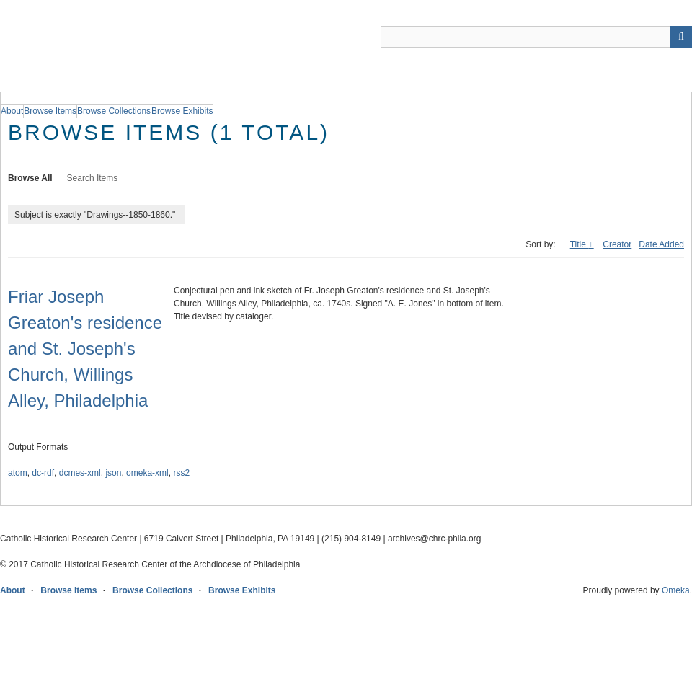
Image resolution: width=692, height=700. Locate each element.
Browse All (30, 178)
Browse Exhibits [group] (182, 111)
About (12, 590)
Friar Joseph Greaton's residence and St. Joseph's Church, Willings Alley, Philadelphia (85, 348)
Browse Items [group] (50, 111)
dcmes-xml (80, 473)
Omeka (676, 590)
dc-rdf (43, 473)
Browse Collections (152, 590)
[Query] (536, 37)
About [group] (12, 111)
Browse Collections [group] (114, 111)
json (113, 473)
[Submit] (681, 37)
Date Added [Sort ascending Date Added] (661, 244)
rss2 (181, 473)
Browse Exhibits (241, 590)
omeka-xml (147, 473)
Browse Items (68, 590)
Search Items (92, 178)
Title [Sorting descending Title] (579, 244)
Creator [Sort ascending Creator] (617, 244)
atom (17, 473)
